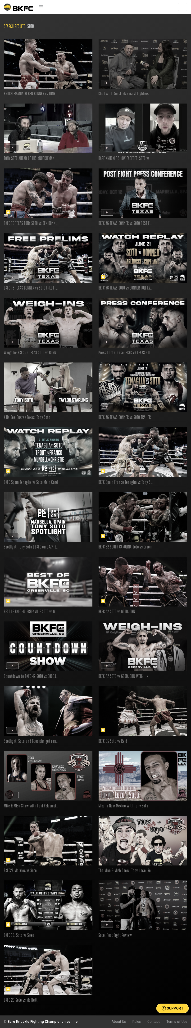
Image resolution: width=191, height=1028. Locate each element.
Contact (153, 1021)
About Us (119, 1021)
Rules (136, 1021)
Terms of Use (176, 1021)
